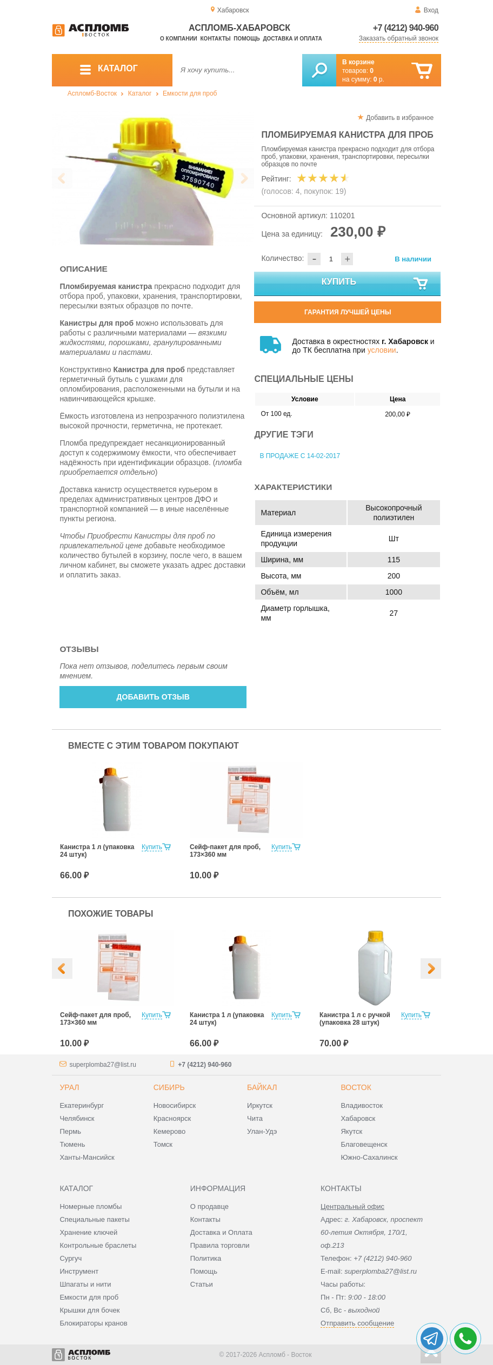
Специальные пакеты (94, 1219)
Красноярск (172, 1118)
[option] (153, 178)
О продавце (209, 1206)
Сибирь (169, 1087)
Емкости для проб (190, 93)
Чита (255, 1118)
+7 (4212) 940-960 (405, 27)
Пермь (70, 1131)
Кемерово (169, 1131)
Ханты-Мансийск (86, 1157)
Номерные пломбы (90, 1206)
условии (382, 350)
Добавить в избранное (400, 118)
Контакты (216, 39)
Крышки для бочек (89, 1310)
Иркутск (259, 1105)
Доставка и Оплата (221, 1232)
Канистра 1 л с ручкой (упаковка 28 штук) (354, 1018)
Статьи (201, 1284)
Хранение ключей (88, 1232)
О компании (178, 39)
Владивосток (362, 1105)
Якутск (351, 1131)
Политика (206, 1258)
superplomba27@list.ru (102, 1064)
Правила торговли (220, 1245)
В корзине (358, 62)
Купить (376, 284)
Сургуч (70, 1258)
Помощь (246, 39)
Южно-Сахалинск (369, 1157)
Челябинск (76, 1118)
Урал (69, 1087)
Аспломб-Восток (92, 93)
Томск (163, 1144)
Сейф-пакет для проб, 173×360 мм (225, 850)
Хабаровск (358, 1118)
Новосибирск (175, 1105)
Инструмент (78, 1271)
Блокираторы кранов (93, 1323)
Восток (356, 1087)
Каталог (140, 93)
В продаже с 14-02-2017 (299, 456)
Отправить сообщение (357, 1323)
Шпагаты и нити (85, 1284)
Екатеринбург (81, 1105)
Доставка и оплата (292, 39)
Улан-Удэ (262, 1131)
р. (379, 79)
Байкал (262, 1087)
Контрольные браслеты (97, 1245)
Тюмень (72, 1144)
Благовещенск (364, 1144)
